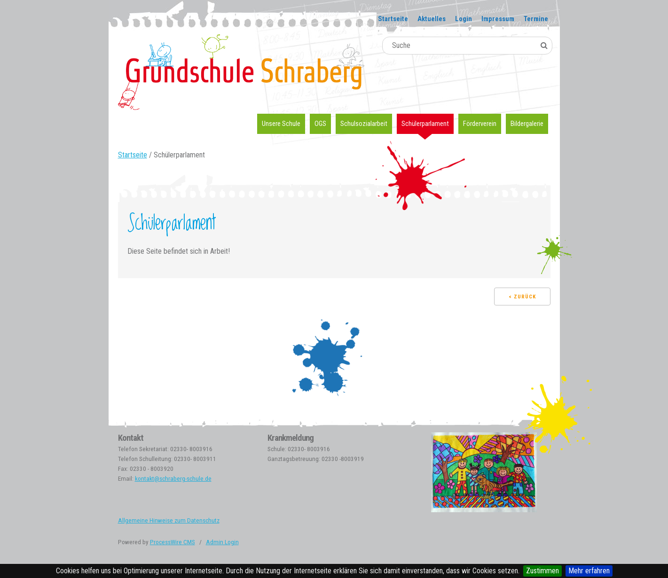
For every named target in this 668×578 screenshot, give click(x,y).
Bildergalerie (527, 123)
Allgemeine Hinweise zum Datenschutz (169, 520)
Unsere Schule (281, 123)
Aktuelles (431, 19)
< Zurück (522, 297)
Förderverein (479, 123)
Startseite (393, 19)
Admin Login (222, 542)
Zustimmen (542, 570)
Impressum (497, 19)
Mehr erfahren (589, 570)
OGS (320, 123)
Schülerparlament (425, 123)
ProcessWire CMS (172, 542)
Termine (536, 19)
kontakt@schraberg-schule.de (173, 478)
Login (463, 19)
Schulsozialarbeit (363, 123)
